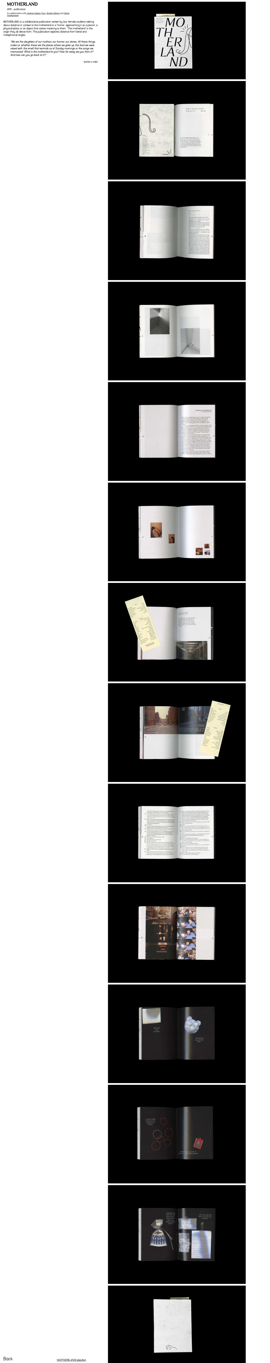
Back (8, 1359)
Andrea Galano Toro (36, 13)
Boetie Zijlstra (52, 13)
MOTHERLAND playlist (71, 1360)
